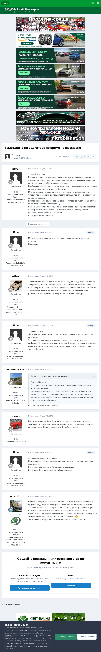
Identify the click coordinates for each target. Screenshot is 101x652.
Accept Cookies (66, 636)
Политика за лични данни (33, 630)
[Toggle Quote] (32, 376)
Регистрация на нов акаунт (30, 588)
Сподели (64, 157)
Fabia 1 (30, 158)
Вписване (71, 585)
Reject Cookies (87, 636)
